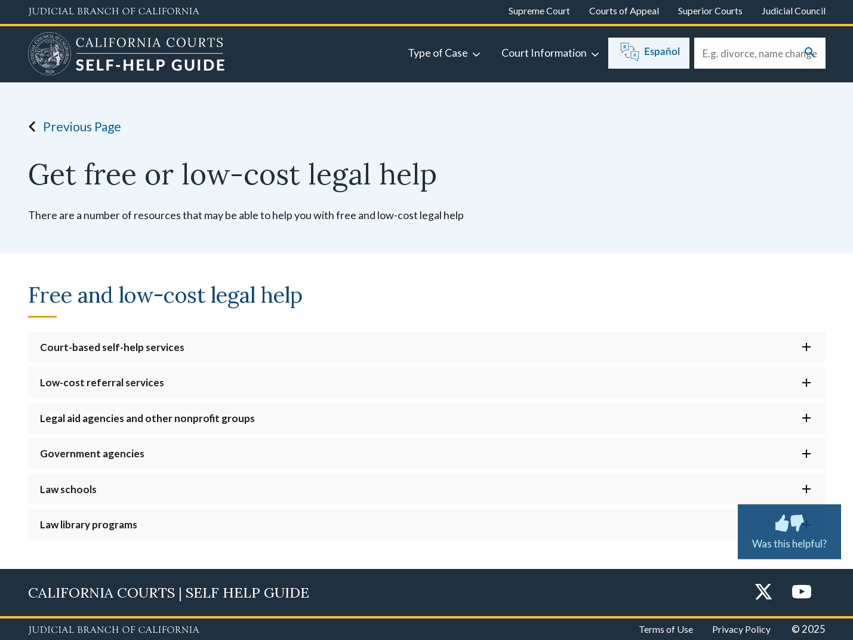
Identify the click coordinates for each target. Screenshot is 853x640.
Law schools (68, 489)
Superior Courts (710, 10)
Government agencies (92, 453)
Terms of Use (666, 629)
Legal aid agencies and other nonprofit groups (147, 418)
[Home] (127, 55)
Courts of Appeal (624, 10)
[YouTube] (801, 592)
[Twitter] (763, 592)
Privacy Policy (741, 629)
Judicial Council (794, 10)
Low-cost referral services (102, 382)
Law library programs (88, 524)
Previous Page (71, 126)
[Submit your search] (810, 53)
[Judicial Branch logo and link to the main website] (113, 11)
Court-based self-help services (112, 347)
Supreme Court (539, 10)
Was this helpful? (789, 529)
